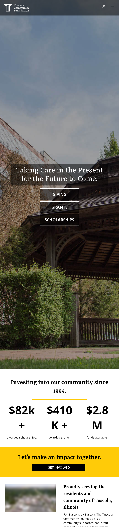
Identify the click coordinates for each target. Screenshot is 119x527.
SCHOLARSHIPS (59, 220)
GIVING (59, 194)
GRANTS (59, 207)
